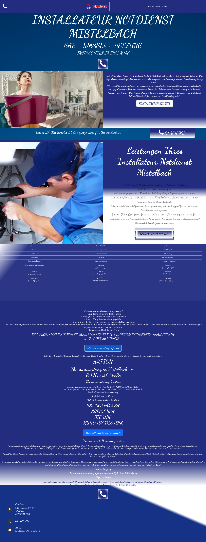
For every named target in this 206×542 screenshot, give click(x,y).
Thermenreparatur (101, 250)
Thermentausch (34, 250)
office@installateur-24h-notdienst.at (27, 529)
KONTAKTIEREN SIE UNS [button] (154, 103)
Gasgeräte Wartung (167, 246)
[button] (103, 64)
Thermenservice (34, 246)
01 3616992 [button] (172, 132)
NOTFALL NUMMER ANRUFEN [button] (103, 433)
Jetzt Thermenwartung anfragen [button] (103, 348)
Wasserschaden (168, 249)
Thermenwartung (100, 245)
